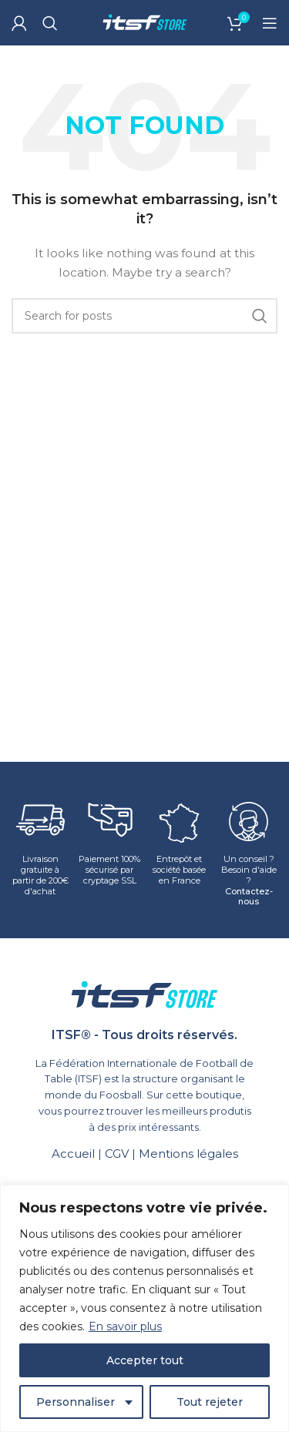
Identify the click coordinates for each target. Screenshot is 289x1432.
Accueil (73, 1153)
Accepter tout (144, 1360)
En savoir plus (125, 1326)
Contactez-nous (249, 896)
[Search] (50, 23)
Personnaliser (75, 1402)
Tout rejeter (209, 1402)
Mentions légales (188, 1153)
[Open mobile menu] (269, 23)
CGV (117, 1153)
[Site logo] (144, 22)
